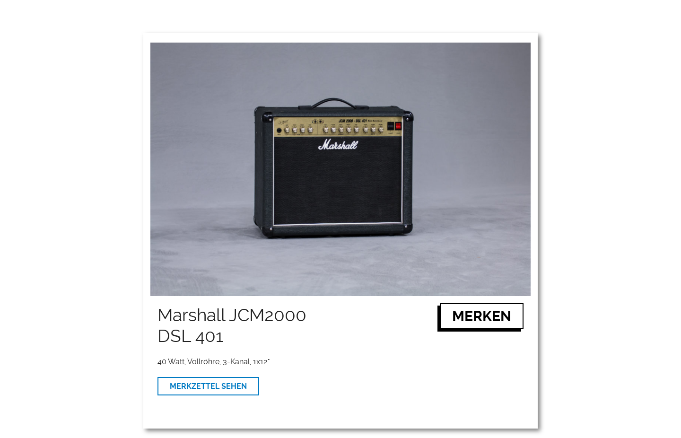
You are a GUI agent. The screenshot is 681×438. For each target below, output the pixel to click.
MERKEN (481, 316)
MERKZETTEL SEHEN (208, 386)
